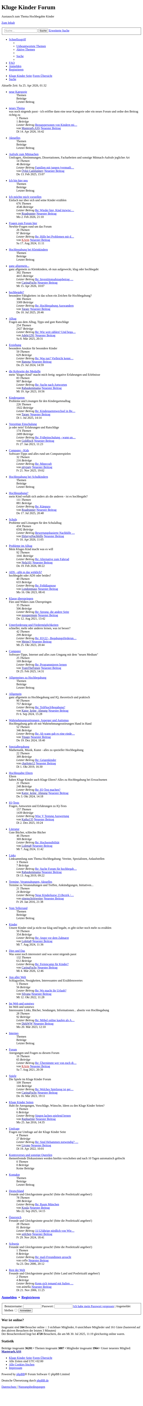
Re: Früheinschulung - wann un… (55, 437)
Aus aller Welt (17, 977)
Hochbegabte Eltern (21, 773)
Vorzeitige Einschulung (23, 424)
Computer (15, 651)
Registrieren (30, 1297)
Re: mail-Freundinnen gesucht (53, 1257)
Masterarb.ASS (31, 128)
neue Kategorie (18, 91)
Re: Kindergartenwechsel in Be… (55, 411)
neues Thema (17, 108)
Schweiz (14, 1243)
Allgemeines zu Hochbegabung (27, 677)
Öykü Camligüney (33, 170)
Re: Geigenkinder (45, 760)
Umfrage (14, 1128)
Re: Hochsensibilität (47, 842)
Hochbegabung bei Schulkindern (28, 476)
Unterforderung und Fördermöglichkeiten (33, 624)
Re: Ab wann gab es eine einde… (55, 733)
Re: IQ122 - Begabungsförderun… (56, 638)
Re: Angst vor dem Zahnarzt (52, 937)
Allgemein (15, 693)
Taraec (25, 309)
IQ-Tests (14, 802)
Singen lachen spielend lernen (53, 1115)
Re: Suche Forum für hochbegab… (56, 868)
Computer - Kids (19, 450)
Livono (26, 1145)
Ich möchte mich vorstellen (25, 196)
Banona (26, 361)
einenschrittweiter (32, 898)
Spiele (12, 1075)
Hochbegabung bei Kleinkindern (28, 249)
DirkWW (27, 1023)
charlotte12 (28, 763)
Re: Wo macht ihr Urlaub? (50, 990)
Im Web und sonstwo (21, 1003)
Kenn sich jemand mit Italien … (54, 1283)
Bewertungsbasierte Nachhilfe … (55, 532)
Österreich (15, 1217)
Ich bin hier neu (18, 180)
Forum (13, 1049)
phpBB (20, 1374)
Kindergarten (17, 397)
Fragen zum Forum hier (23, 223)
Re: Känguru (42, 506)
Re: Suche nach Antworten (51, 384)
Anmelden (9, 1297)
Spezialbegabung (19, 746)
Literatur (14, 829)
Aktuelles (14, 137)
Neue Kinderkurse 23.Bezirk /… (54, 895)
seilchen (26, 1234)
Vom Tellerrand (18, 908)
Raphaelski (28, 1119)
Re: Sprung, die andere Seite (52, 611)
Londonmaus (29, 588)
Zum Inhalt (8, 22)
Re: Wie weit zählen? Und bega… (55, 332)
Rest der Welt (17, 1270)
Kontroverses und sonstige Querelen (30, 1155)
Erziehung (15, 345)
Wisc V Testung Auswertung (52, 816)
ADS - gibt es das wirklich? (25, 572)
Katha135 (27, 819)
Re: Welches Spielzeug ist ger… (54, 1089)
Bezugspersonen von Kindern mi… (56, 124)
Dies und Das (17, 950)
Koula (25, 1207)
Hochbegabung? (18, 493)
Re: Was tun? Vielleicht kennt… (54, 358)
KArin (25, 239)
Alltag (12, 318)
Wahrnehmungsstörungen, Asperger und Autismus (39, 720)
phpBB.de (43, 1380)
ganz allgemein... (19, 265)
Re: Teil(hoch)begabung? (50, 707)
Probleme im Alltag (20, 545)
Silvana (26, 993)
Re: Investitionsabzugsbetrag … (54, 279)
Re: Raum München (47, 1204)
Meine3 (26, 641)
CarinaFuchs (29, 282)
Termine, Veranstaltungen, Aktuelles (30, 881)
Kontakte (14, 1174)
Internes (14, 1033)
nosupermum (29, 615)
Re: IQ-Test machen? (47, 789)
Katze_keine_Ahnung (35, 710)
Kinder (13, 924)
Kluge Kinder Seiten (21, 1102)
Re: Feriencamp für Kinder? (52, 964)
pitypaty (26, 467)
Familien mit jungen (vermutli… (54, 167)
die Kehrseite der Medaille (25, 371)
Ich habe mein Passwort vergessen (93, 1306)
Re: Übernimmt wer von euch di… (56, 1062)
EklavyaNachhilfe (32, 536)
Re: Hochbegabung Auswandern (54, 305)
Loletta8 (26, 845)
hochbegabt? (16, 292)
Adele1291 (27, 335)
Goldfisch (27, 440)
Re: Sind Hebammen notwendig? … (56, 1142)
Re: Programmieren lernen (51, 664)
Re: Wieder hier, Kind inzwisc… (54, 210)
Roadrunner (29, 213)
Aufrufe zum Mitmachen (24, 154)
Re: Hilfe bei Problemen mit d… (54, 236)
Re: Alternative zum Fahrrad (52, 559)
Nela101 (27, 562)
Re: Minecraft (43, 463)
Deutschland (16, 1191)
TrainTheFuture (31, 667)
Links (12, 855)
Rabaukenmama (31, 388)
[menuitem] (31, 46)
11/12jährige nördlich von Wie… (54, 1230)
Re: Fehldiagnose (45, 585)
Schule (13, 519)
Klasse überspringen (21, 598)
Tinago (26, 737)
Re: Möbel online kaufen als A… (54, 1020)
